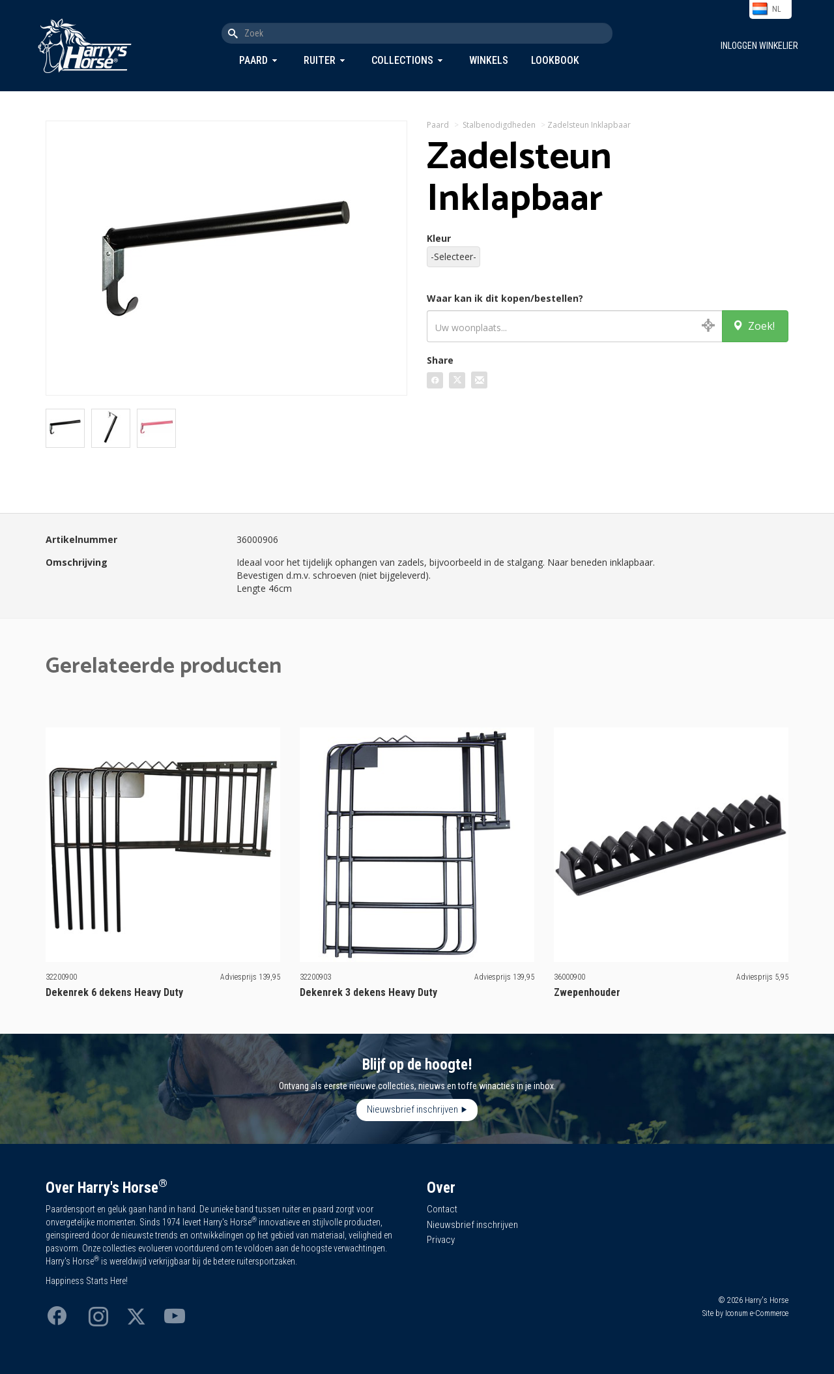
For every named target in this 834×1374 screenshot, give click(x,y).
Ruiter (320, 60)
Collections (402, 60)
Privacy (441, 1240)
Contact (442, 1209)
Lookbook (555, 60)
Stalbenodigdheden (499, 124)
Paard (253, 60)
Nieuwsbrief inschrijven (412, 1109)
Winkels (488, 60)
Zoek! (753, 326)
